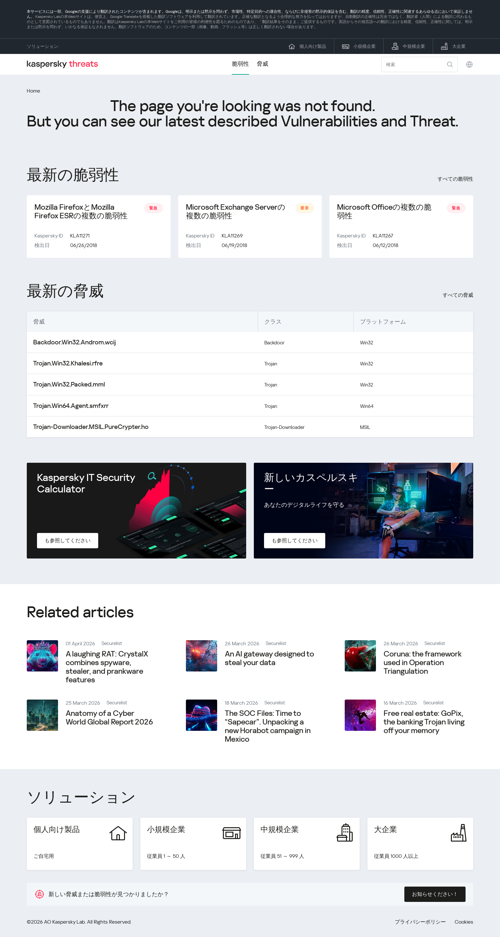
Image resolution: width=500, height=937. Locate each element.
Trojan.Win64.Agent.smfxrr (66, 407)
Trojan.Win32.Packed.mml (64, 386)
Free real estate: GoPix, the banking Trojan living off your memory (424, 723)
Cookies (464, 923)
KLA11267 (383, 239)
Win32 (365, 345)
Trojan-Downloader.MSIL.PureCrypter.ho (83, 428)
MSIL (363, 428)
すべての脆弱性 (455, 179)
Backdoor (256, 345)
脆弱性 (240, 63)
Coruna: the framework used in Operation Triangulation (422, 664)
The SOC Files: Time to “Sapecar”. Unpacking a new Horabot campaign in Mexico (268, 727)
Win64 (365, 407)
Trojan (251, 366)
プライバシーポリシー (420, 923)
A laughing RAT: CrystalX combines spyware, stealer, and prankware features (107, 668)
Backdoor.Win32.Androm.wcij (69, 345)
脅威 (262, 63)
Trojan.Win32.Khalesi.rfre (63, 366)
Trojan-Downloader (268, 428)
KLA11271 (80, 239)
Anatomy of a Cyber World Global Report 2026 (109, 719)
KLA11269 (232, 239)
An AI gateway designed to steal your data (269, 659)
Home (33, 91)
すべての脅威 (458, 298)
